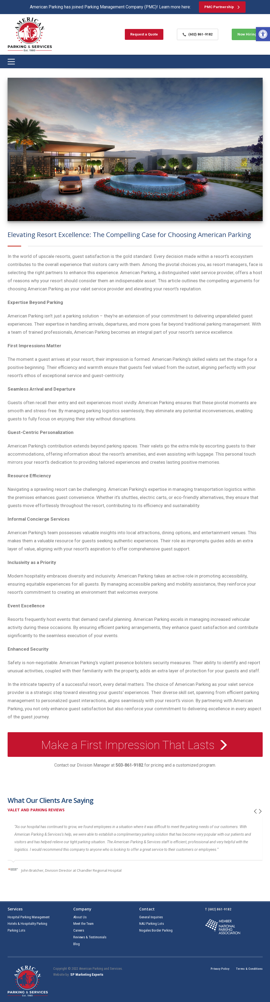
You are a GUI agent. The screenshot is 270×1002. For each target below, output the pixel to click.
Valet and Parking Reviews (36, 809)
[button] (263, 34)
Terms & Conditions (249, 969)
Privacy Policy (220, 969)
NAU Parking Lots (151, 924)
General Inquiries (151, 917)
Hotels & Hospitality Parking (27, 924)
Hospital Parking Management (29, 917)
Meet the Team (83, 924)
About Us (80, 917)
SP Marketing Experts (86, 974)
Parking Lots (16, 930)
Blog (76, 944)
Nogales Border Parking (156, 930)
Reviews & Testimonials (89, 937)
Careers (78, 930)
